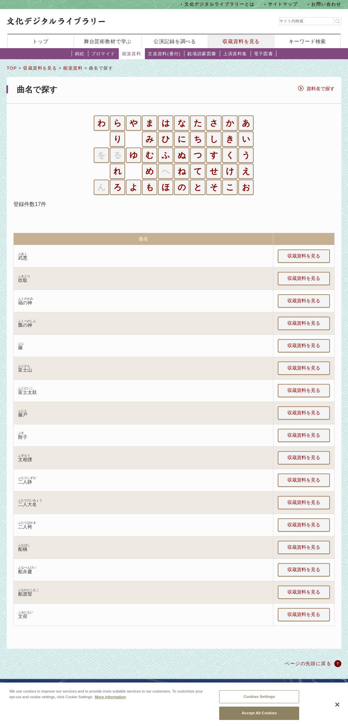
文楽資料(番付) (164, 53)
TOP (12, 68)
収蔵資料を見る (241, 41)
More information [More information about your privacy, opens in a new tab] (110, 702)
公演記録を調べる (175, 41)
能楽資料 (132, 53)
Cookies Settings (259, 702)
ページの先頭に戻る (308, 663)
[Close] (337, 709)
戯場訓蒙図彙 (201, 53)
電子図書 (263, 53)
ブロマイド (103, 53)
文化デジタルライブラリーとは (219, 4)
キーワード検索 (307, 41)
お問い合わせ (326, 4)
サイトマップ (283, 4)
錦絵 (80, 53)
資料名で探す (321, 88)
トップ (40, 41)
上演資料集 (235, 53)
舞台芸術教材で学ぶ (108, 41)
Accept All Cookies (259, 718)
